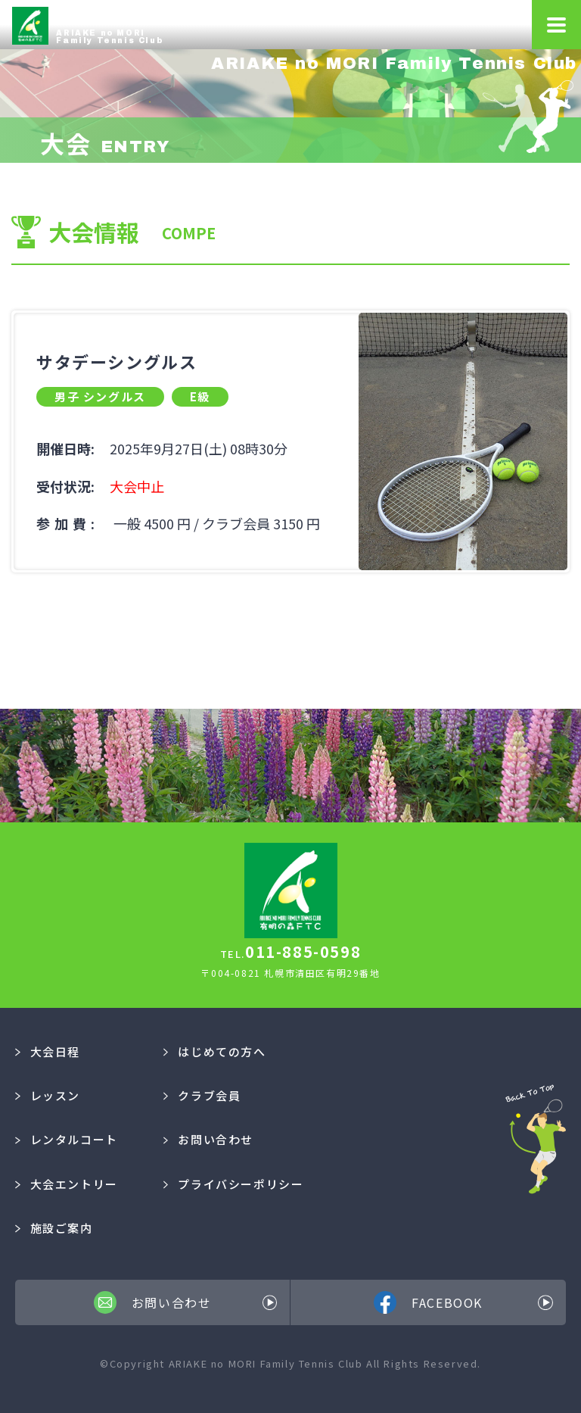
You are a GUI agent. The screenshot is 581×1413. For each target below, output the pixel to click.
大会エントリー (66, 1184)
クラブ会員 (202, 1095)
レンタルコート (66, 1139)
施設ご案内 (54, 1228)
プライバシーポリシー (233, 1184)
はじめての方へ (214, 1051)
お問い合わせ (208, 1139)
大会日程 (47, 1051)
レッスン (47, 1095)
